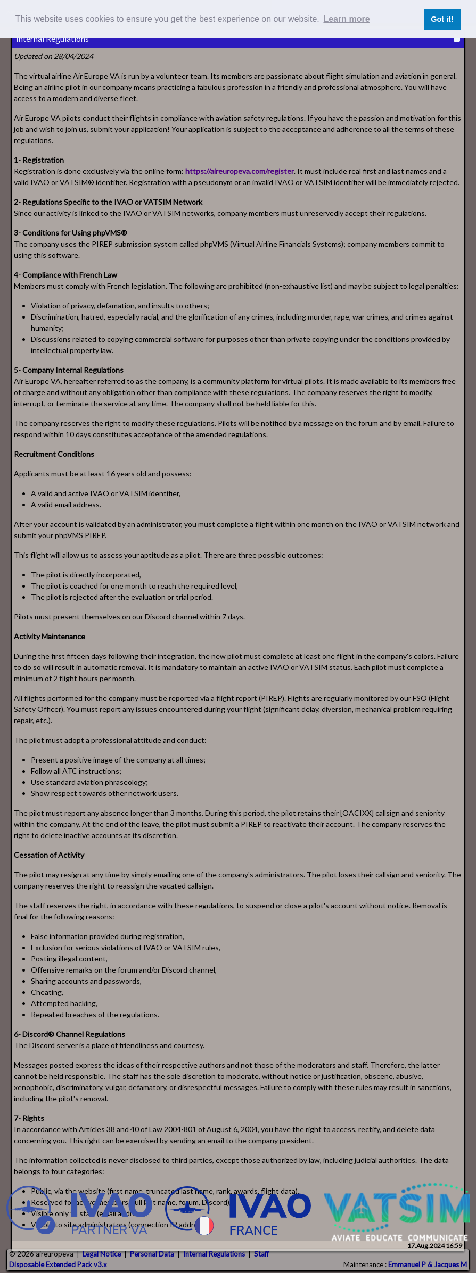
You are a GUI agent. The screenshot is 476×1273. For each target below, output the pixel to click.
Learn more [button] (346, 18)
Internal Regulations (214, 1254)
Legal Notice (102, 1254)
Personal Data (152, 1254)
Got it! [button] (442, 19)
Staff (261, 1254)
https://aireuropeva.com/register (239, 170)
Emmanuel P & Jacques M (427, 1264)
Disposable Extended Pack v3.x (58, 1264)
